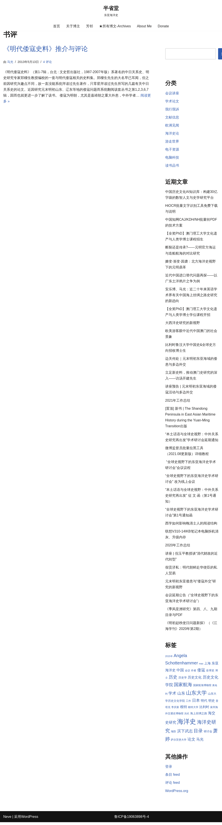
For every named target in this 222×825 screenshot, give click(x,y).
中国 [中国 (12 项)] (180, 673)
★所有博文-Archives (115, 26)
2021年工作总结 (177, 402)
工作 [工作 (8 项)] (188, 703)
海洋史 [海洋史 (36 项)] (186, 724)
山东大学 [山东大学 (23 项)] (196, 695)
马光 (10, 62)
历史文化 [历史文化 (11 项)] (195, 680)
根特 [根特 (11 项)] (183, 709)
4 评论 (47, 62)
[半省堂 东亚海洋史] (111, 11)
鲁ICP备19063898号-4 (131, 819)
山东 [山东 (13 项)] (181, 696)
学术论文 (172, 101)
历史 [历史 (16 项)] (173, 679)
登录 (168, 769)
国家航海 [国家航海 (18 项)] (183, 687)
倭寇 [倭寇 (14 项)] (201, 672)
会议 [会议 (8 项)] (187, 673)
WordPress (29, 819)
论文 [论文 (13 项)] (191, 742)
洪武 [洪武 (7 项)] (186, 716)
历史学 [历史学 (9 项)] (182, 680)
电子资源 (172, 149)
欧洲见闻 (172, 125)
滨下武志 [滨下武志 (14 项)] (185, 733)
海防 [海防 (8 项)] (173, 734)
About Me (144, 26)
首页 (56, 26)
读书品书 (172, 166)
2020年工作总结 (177, 547)
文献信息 (172, 117)
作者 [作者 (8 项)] (193, 673)
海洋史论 (172, 133)
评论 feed (172, 785)
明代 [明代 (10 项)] (204, 703)
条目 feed (172, 777)
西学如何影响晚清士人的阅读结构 (191, 525)
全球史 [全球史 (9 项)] (210, 673)
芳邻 (89, 26)
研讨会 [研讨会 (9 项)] (208, 734)
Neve (7, 819)
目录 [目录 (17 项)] (198, 733)
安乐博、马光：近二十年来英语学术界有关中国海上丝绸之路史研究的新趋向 (191, 296)
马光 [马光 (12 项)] (200, 742)
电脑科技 (172, 157)
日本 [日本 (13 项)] (196, 703)
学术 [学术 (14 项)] (172, 696)
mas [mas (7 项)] (201, 666)
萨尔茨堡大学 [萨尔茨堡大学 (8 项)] (178, 742)
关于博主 (73, 26)
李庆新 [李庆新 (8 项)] (175, 709)
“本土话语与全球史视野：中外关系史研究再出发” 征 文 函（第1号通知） (191, 497)
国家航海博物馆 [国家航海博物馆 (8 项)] (202, 687)
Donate (163, 26)
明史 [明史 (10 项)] (211, 703)
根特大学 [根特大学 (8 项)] (193, 709)
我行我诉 (172, 109)
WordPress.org (176, 793)
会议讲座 (172, 93)
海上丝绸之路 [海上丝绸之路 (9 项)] (198, 715)
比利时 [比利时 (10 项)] (204, 709)
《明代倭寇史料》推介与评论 (45, 48)
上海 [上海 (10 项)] (207, 665)
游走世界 (172, 141)
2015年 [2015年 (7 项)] (169, 658)
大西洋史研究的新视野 (182, 323)
